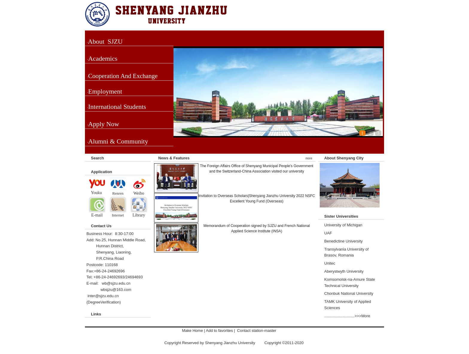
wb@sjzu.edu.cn (116, 283)
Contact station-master (257, 330)
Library (139, 215)
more (308, 158)
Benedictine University (343, 241)
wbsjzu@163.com (115, 289)
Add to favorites (220, 330)
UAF (328, 233)
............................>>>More (347, 316)
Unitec (329, 263)
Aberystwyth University (343, 271)
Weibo (138, 193)
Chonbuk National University (348, 293)
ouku (98, 192)
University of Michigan (343, 225)
